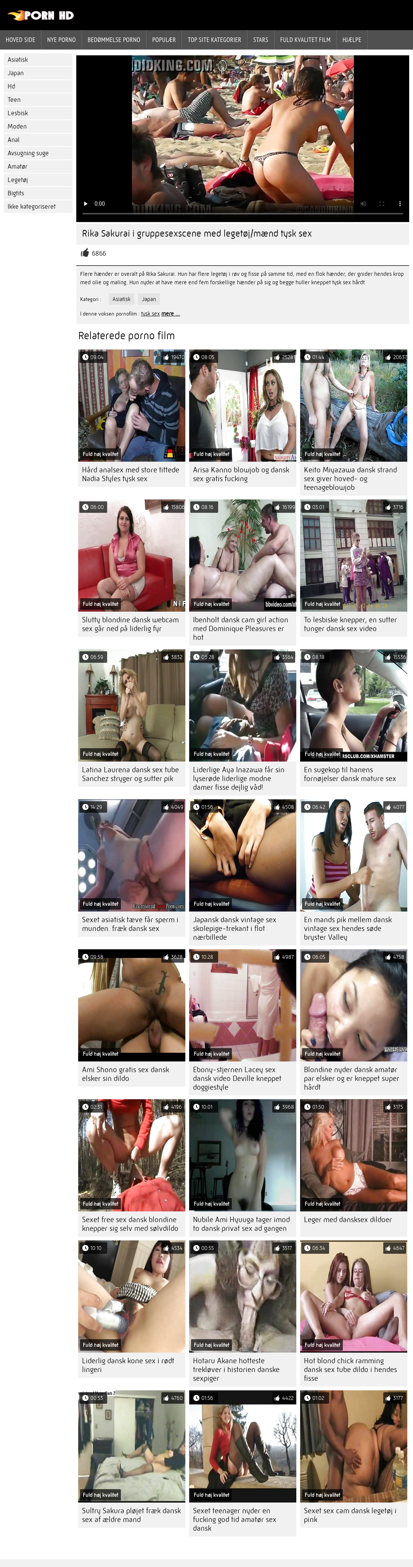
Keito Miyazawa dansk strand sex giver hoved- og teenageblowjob (350, 478)
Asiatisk (18, 59)
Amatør (17, 166)
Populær (164, 39)
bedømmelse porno (114, 39)
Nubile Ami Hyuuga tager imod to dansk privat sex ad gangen (241, 1224)
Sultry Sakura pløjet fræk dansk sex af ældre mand (131, 1515)
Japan (16, 73)
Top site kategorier (214, 39)
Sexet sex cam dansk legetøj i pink (350, 1515)
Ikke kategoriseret (32, 206)
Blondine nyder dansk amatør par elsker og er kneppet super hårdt (351, 1078)
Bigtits (16, 193)
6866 (99, 253)
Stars (260, 39)
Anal (13, 139)
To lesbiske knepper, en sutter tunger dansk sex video (350, 624)
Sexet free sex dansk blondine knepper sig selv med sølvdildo (130, 1224)
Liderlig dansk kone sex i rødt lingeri (128, 1365)
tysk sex (150, 313)
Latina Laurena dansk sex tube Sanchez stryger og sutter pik (130, 774)
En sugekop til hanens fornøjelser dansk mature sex (350, 774)
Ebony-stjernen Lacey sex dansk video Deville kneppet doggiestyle (237, 1078)
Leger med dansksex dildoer (348, 1219)
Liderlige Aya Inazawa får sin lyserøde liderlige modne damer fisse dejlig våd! (238, 778)
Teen (14, 99)
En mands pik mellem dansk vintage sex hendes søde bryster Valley (348, 928)
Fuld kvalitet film (305, 39)
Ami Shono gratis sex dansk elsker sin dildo (125, 1074)
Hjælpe (352, 39)
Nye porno (61, 39)
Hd (11, 86)
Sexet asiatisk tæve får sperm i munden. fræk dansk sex (130, 924)
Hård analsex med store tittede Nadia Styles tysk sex (130, 474)
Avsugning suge (28, 153)
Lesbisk (18, 113)
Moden (17, 126)
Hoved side (20, 39)
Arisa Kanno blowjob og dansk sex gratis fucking (241, 474)
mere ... (170, 313)
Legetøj (18, 180)
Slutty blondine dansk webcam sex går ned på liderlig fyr (130, 624)
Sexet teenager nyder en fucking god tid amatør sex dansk (234, 1519)
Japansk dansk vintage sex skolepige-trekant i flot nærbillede (234, 928)
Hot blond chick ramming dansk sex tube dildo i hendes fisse (350, 1369)
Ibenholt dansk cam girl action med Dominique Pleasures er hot (240, 628)
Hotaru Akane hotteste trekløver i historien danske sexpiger (236, 1369)
